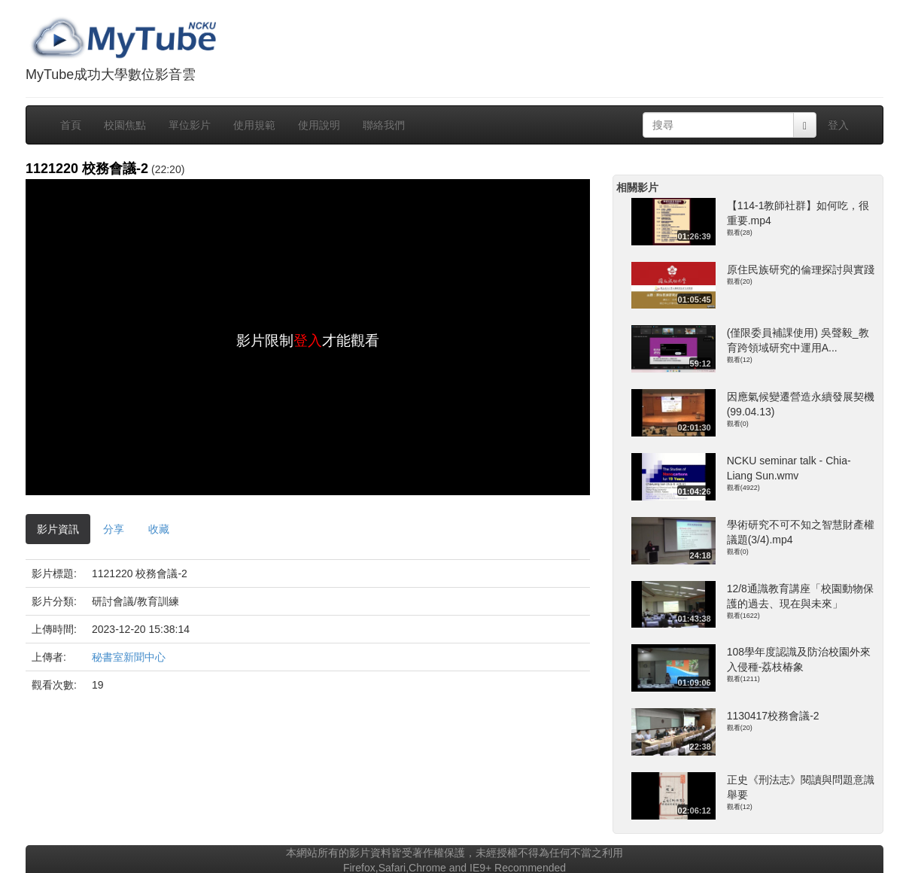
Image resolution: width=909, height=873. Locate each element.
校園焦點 (125, 125)
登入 (838, 125)
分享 (113, 529)
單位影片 (190, 125)
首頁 (70, 125)
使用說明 (319, 125)
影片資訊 (58, 529)
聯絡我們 (384, 125)
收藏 (158, 529)
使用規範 (254, 125)
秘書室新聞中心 (129, 657)
